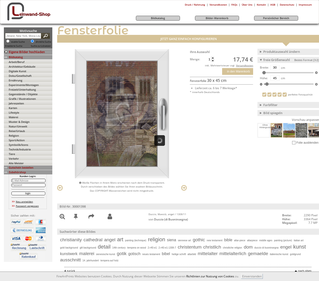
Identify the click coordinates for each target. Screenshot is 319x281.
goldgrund (295, 254)
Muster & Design (19, 122)
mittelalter (208, 253)
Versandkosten (218, 4)
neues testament (151, 254)
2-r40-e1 (152, 247)
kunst (299, 247)
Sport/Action (17, 140)
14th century (118, 247)
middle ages (265, 240)
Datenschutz (287, 4)
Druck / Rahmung (195, 4)
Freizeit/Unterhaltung (22, 89)
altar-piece (239, 240)
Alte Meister (16, 163)
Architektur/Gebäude (22, 66)
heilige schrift (179, 254)
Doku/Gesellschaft (20, 76)
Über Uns (247, 4)
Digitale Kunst (17, 71)
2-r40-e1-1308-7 (167, 247)
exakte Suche (18, 41)
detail (104, 247)
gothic (199, 239)
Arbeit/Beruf (16, 62)
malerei (86, 253)
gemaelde (258, 253)
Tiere (12, 154)
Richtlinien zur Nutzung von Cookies (210, 276)
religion (156, 239)
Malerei (13, 117)
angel (110, 239)
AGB (272, 4)
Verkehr (14, 158)
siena (171, 240)
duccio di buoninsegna (266, 247)
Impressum (305, 4)
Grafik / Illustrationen (22, 99)
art (120, 239)
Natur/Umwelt (18, 126)
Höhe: (264, 78)
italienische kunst (279, 254)
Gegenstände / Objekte (23, 94)
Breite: (264, 68)
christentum (190, 247)
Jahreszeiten (16, 103)
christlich (212, 247)
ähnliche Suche (43, 41)
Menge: (195, 59)
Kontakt (261, 4)
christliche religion (232, 247)
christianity (71, 239)
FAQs (234, 4)
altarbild (191, 254)
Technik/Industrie (20, 149)
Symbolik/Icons (18, 145)
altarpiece (252, 240)
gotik (121, 253)
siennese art (184, 240)
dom (248, 247)
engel (286, 247)
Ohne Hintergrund (264, 126)
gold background (69, 247)
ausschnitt (70, 259)
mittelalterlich (232, 253)
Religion (14, 135)
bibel (166, 254)
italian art (299, 240)
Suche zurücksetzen (41, 46)
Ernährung (15, 80)
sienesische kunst (105, 254)
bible (228, 240)
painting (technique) (135, 240)
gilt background (88, 247)
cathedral (93, 239)
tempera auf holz (110, 260)
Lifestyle (14, 112)
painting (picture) (283, 240)
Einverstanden (252, 276)
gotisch (134, 254)
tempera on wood (136, 247)
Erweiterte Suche (13, 46)
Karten (13, 108)
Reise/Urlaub (17, 131)
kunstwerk (69, 254)
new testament (214, 240)
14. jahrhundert (91, 260)
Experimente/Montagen (24, 85)
